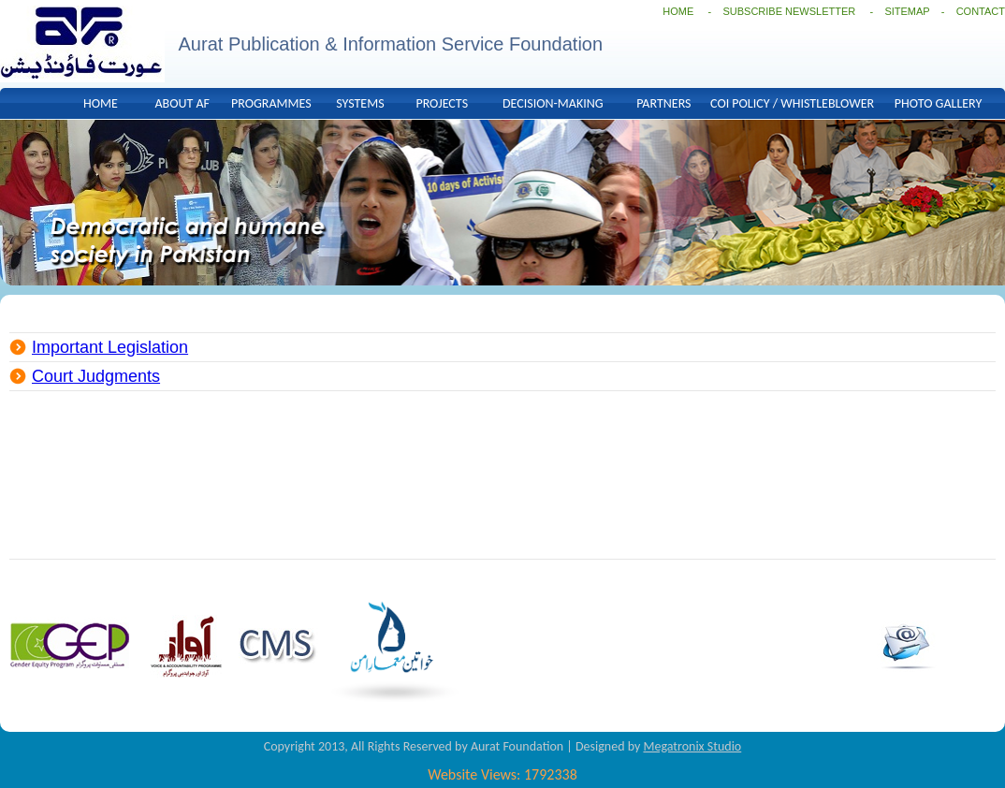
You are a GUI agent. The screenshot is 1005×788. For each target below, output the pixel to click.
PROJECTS (441, 103)
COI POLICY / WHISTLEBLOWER (792, 103)
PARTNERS (663, 103)
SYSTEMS (360, 103)
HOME (678, 11)
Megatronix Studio (692, 746)
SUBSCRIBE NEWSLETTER (790, 11)
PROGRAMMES (271, 103)
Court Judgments (96, 376)
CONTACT (980, 11)
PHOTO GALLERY (938, 103)
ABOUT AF (182, 103)
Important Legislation (110, 347)
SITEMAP (906, 11)
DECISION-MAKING (553, 103)
